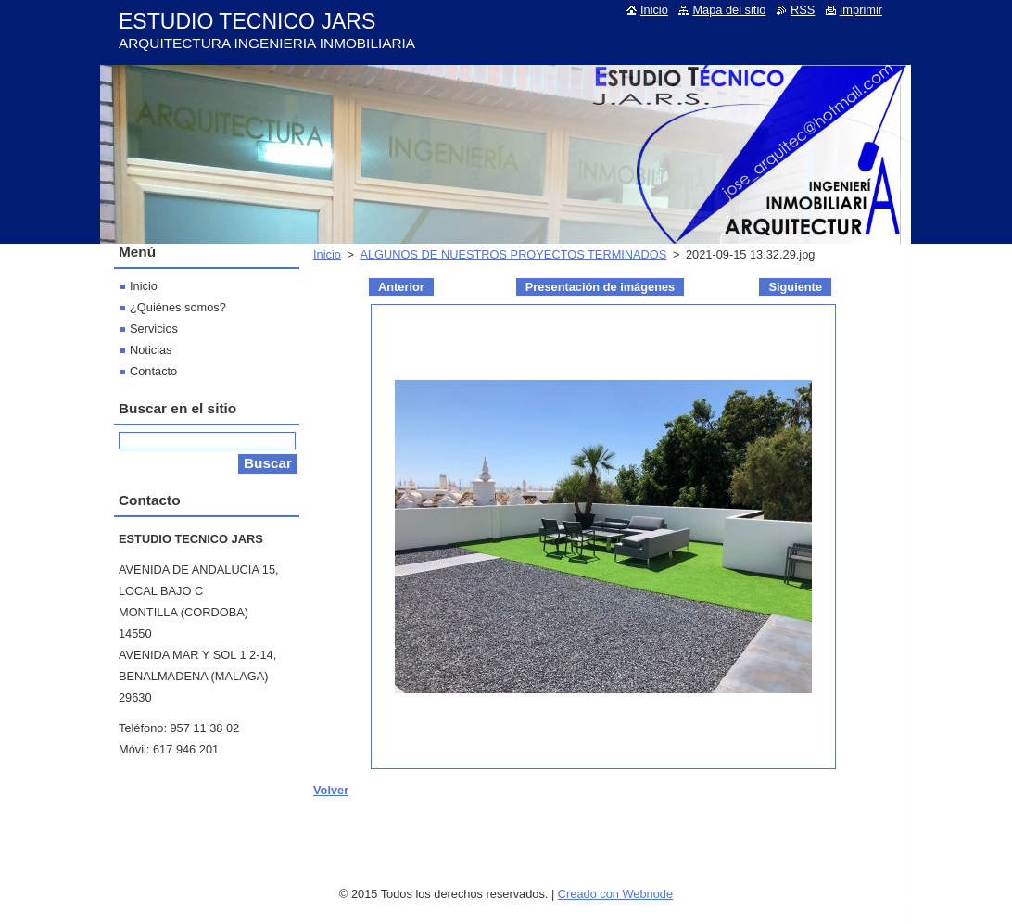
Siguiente (795, 287)
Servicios (154, 328)
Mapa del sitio (728, 10)
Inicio (327, 254)
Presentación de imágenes (600, 287)
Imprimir (861, 10)
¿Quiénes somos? (178, 307)
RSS (803, 10)
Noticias (151, 350)
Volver (330, 790)
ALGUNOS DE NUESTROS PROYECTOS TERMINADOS (513, 254)
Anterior (401, 287)
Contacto (153, 371)
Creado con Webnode (615, 894)
